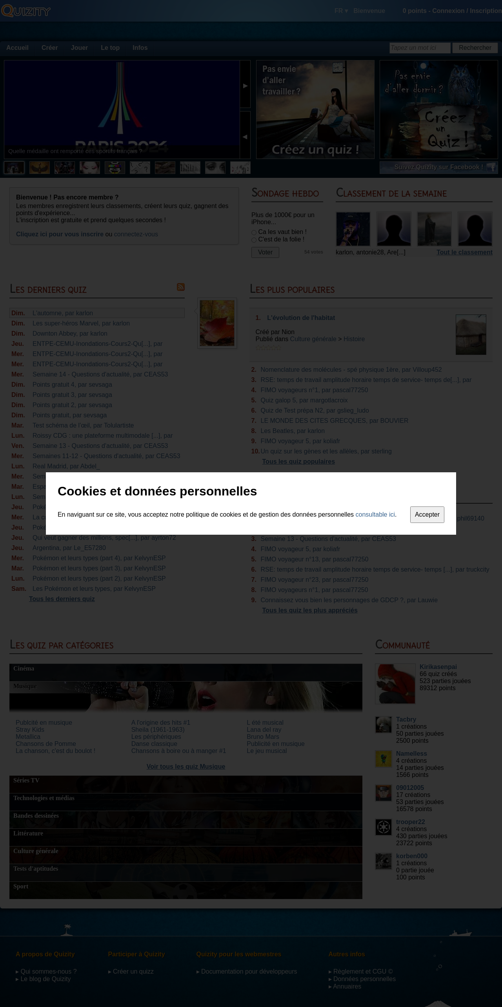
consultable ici (375, 514)
